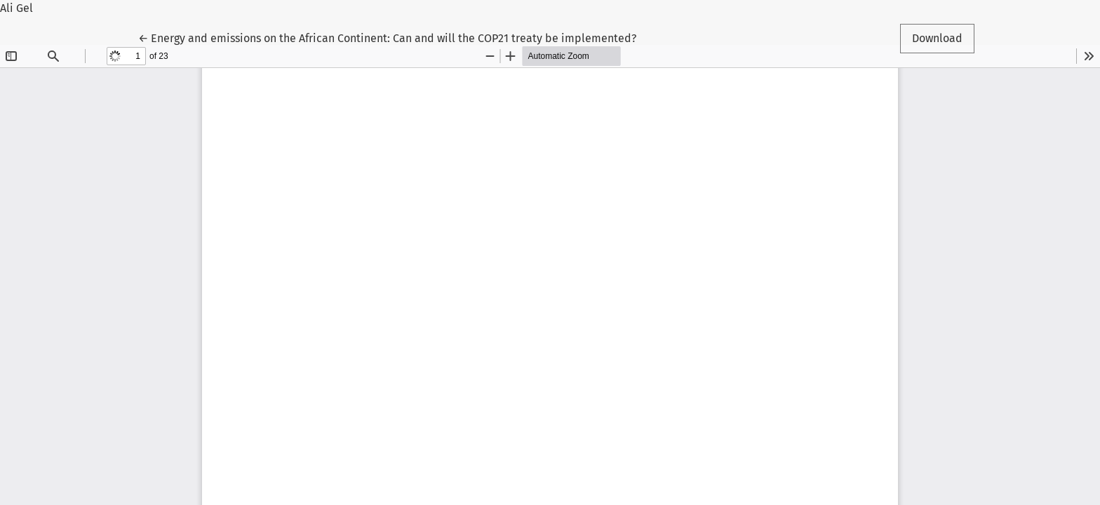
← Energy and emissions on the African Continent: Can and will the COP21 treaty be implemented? (387, 37)
